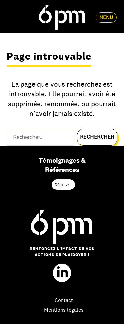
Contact (64, 300)
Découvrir (63, 184)
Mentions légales (64, 310)
